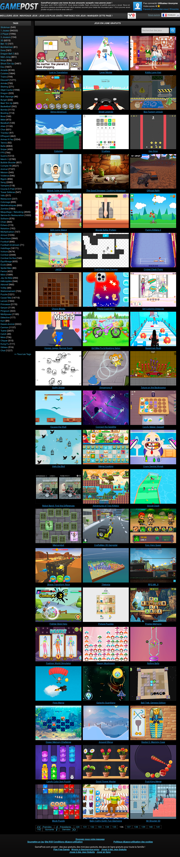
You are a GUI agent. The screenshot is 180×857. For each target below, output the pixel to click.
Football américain (10, 245)
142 (39, 829)
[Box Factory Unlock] (153, 92)
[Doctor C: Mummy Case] (153, 722)
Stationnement (8, 291)
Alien (3, 126)
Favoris (147, 9)
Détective (5, 317)
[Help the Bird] (58, 447)
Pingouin (5, 311)
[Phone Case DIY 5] (106, 289)
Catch (3, 334)
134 (107, 827)
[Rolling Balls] (153, 644)
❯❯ (68, 829)
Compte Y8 (6, 166)
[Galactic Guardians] (106, 683)
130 (78, 827)
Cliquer (4, 340)
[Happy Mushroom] (106, 644)
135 (114, 827)
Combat (5, 255)
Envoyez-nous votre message (90, 839)
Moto (3, 274)
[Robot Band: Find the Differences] (58, 486)
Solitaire (5, 218)
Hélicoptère (6, 281)
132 (92, 827)
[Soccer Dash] (153, 486)
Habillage (5, 248)
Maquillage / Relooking (12, 212)
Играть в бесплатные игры (85, 849)
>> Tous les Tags (22, 354)
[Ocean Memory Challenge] (58, 722)
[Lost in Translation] (58, 53)
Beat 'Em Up (6, 103)
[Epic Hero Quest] (153, 525)
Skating (4, 86)
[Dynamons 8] (106, 368)
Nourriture (6, 238)
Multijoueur (6, 314)
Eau (2, 67)
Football (5, 241)
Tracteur (5, 133)
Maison (4, 172)
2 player (5, 34)
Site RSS (49, 842)
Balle (3, 146)
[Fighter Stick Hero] (58, 604)
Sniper (4, 149)
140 (151, 827)
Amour (4, 235)
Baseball (5, 123)
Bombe (4, 109)
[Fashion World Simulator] (58, 644)
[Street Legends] (106, 92)
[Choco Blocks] (58, 289)
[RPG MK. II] (153, 565)
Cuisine (4, 73)
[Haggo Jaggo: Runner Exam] (58, 329)
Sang (3, 182)
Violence (5, 175)
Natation (5, 228)
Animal (4, 169)
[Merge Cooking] (106, 447)
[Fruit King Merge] (153, 762)
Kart (3, 321)
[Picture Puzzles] (106, 604)
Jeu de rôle (6, 278)
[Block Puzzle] (58, 801)
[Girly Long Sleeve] (58, 210)
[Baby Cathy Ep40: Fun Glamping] (106, 801)
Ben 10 (4, 44)
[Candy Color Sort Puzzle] (58, 762)
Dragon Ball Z (7, 53)
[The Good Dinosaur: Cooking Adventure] (106, 171)
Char (3, 129)
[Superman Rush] (153, 329)
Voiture (4, 251)
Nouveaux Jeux (28, 15)
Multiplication (7, 232)
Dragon (4, 93)
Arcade (4, 70)
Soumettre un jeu (35, 842)
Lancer (4, 301)
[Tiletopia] (106, 565)
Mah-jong (6, 57)
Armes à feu (7, 139)
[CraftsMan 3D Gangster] (106, 525)
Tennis (4, 142)
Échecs (4, 225)
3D (2, 40)
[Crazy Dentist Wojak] (153, 447)
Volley (4, 288)
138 (136, 827)
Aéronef (4, 284)
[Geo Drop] (153, 132)
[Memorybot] (58, 525)
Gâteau (4, 347)
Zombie (4, 208)
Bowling (4, 113)
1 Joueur (5, 30)
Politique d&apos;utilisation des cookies (133, 842)
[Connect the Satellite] (106, 407)
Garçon (4, 307)
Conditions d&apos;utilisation (68, 842)
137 (129, 827)
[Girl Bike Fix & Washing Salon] (106, 329)
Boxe (3, 116)
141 (158, 827)
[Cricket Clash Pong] (153, 250)
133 (100, 827)
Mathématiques (8, 205)
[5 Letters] (106, 132)
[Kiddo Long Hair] (153, 53)
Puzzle (4, 294)
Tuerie (3, 330)
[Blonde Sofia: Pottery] (106, 210)
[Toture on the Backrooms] (153, 368)
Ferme (4, 271)
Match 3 (5, 159)
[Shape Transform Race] (58, 565)
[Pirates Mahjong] (153, 604)
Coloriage (5, 202)
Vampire (5, 185)
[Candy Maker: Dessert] (153, 407)
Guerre (4, 156)
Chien (3, 222)
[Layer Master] (106, 53)
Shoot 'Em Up (7, 63)
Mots (3, 337)
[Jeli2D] (58, 250)
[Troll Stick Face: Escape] (106, 250)
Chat (3, 350)
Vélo (3, 195)
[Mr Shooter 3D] (153, 801)
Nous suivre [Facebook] (154, 15)
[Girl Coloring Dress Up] (153, 289)
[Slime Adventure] (58, 92)
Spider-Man (6, 268)
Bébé (3, 119)
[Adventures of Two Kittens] (106, 486)
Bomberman (7, 47)
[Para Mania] (58, 683)
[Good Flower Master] (106, 762)
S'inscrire (174, 9)
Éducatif (5, 80)
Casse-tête (6, 297)
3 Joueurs (5, 37)
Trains (4, 76)
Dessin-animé (7, 324)
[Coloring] (58, 132)
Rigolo (4, 179)
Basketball (6, 106)
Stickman (5, 27)
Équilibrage (6, 261)
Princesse (5, 304)
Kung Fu (5, 344)
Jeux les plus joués (50, 15)
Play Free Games (61, 849)
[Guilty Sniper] (58, 368)
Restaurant (6, 199)
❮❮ (45, 827)
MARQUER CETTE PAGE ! (99, 15)
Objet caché (6, 90)
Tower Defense (8, 192)
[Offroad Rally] (153, 171)
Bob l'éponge (7, 96)
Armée (4, 83)
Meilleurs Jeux (9, 15)
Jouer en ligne (104, 852)
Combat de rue (8, 258)
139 (143, 827)
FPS (3, 152)
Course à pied (8, 189)
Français (169, 15)
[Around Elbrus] (106, 722)
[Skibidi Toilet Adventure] (58, 171)
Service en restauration (12, 215)
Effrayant (5, 136)
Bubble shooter (8, 162)
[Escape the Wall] (58, 407)
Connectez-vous (160, 9)
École (3, 264)
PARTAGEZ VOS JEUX (75, 15)
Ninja (3, 60)
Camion (4, 327)
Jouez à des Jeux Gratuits (114, 849)
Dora (3, 50)
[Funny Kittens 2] (153, 210)
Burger (4, 100)
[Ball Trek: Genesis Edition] (153, 683)
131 (85, 827)
